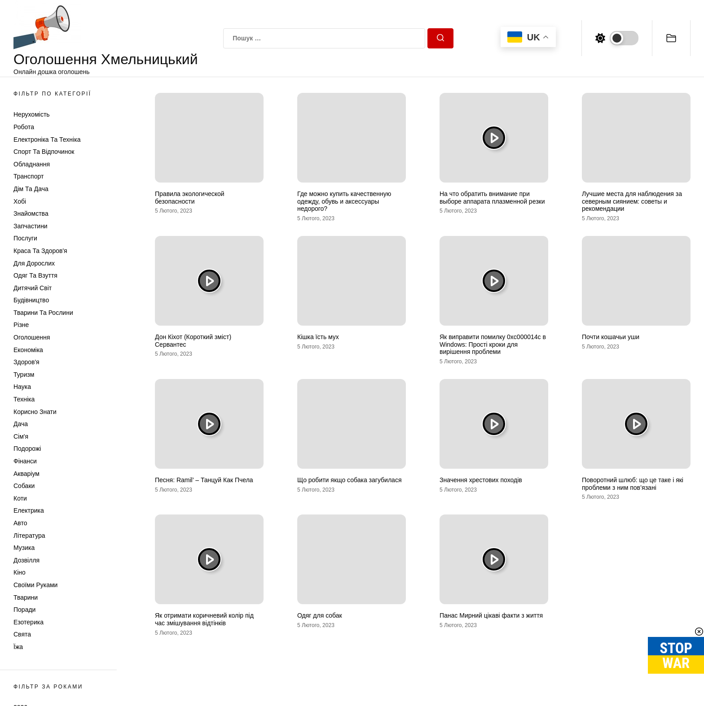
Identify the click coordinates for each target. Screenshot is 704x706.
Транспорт (28, 176)
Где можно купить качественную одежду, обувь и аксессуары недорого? (344, 201)
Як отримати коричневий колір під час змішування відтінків (204, 619)
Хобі (19, 201)
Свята (22, 634)
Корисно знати (35, 411)
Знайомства (30, 213)
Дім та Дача (30, 188)
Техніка (24, 399)
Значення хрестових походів (481, 480)
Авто (20, 523)
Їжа (18, 646)
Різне (21, 324)
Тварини (25, 597)
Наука (22, 386)
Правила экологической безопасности (189, 197)
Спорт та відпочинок (43, 151)
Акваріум (26, 473)
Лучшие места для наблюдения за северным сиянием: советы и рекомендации (632, 201)
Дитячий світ (32, 288)
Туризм (23, 374)
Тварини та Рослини (43, 312)
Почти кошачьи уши (610, 336)
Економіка (28, 349)
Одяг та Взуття (35, 275)
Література (29, 535)
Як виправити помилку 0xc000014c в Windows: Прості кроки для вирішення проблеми (493, 344)
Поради (24, 609)
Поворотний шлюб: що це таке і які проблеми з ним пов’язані (632, 483)
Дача (20, 423)
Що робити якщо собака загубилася (349, 480)
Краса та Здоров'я (40, 250)
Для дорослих (34, 263)
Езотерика (28, 622)
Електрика (28, 510)
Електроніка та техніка (46, 139)
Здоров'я (26, 362)
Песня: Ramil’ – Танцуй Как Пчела (204, 480)
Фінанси (25, 461)
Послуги (25, 238)
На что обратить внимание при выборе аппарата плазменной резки (492, 197)
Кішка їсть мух (318, 336)
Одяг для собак (319, 615)
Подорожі (27, 448)
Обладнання (31, 164)
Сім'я (20, 436)
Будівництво (31, 300)
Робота (23, 127)
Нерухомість (31, 114)
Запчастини (30, 226)
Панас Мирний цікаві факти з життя (491, 615)
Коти (20, 498)
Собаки (24, 485)
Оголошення (31, 337)
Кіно (19, 572)
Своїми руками (35, 584)
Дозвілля (26, 560)
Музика (24, 547)
